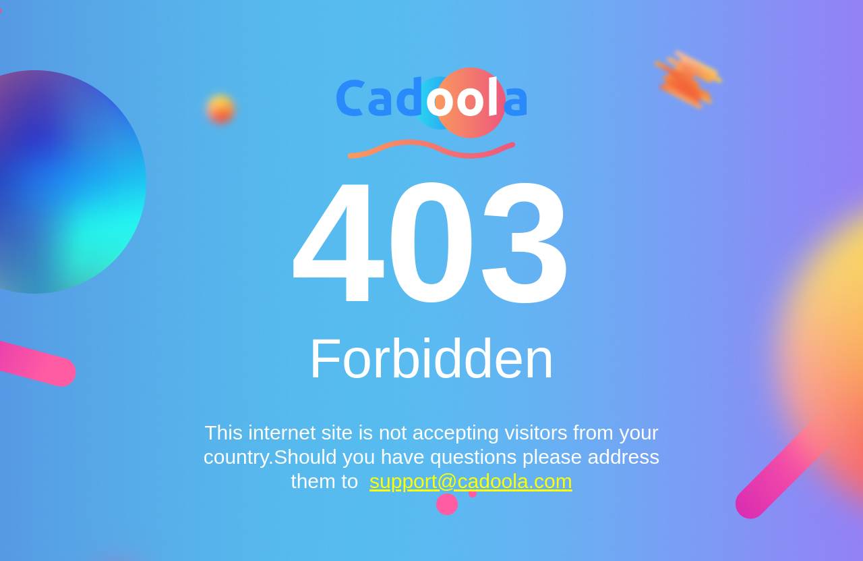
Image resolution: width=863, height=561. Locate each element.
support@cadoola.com (470, 481)
